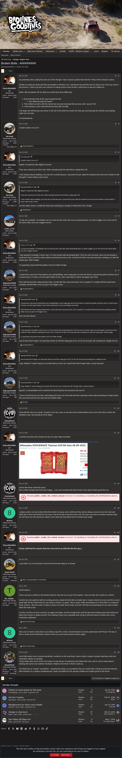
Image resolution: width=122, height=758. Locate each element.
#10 (118, 351)
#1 (119, 76)
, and (34, 580)
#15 (118, 508)
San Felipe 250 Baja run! (19, 719)
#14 (118, 483)
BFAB (10, 722)
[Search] (115, 51)
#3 (119, 152)
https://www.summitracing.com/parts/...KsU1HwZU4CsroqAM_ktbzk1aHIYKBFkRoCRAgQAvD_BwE (58, 442)
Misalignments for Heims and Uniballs (25, 705)
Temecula (14, 580)
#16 (118, 532)
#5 (119, 216)
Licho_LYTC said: (27, 245)
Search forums (15, 55)
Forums (6, 51)
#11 (118, 378)
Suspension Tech (33, 692)
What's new (17, 51)
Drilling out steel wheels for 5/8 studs (24, 690)
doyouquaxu (12, 700)
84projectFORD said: (28, 299)
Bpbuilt (10, 714)
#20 (118, 652)
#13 (118, 433)
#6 (119, 240)
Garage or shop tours (18, 712)
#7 (119, 270)
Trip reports (25, 722)
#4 (119, 182)
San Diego (13, 673)
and (28, 622)
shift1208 (11, 707)
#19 (118, 628)
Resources (50, 51)
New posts (4, 55)
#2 (119, 124)
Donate (63, 51)
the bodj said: (25, 157)
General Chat (31, 700)
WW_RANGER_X (109, 714)
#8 (119, 295)
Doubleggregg (12, 692)
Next (10, 71)
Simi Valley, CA (12, 147)
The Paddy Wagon (109, 721)
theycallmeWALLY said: (29, 187)
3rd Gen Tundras (16, 697)
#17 (118, 559)
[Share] (115, 75)
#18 (118, 586)
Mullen (113, 699)
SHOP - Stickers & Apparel (79, 51)
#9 (119, 322)
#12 (118, 408)
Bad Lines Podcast (35, 51)
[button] (24, 51)
